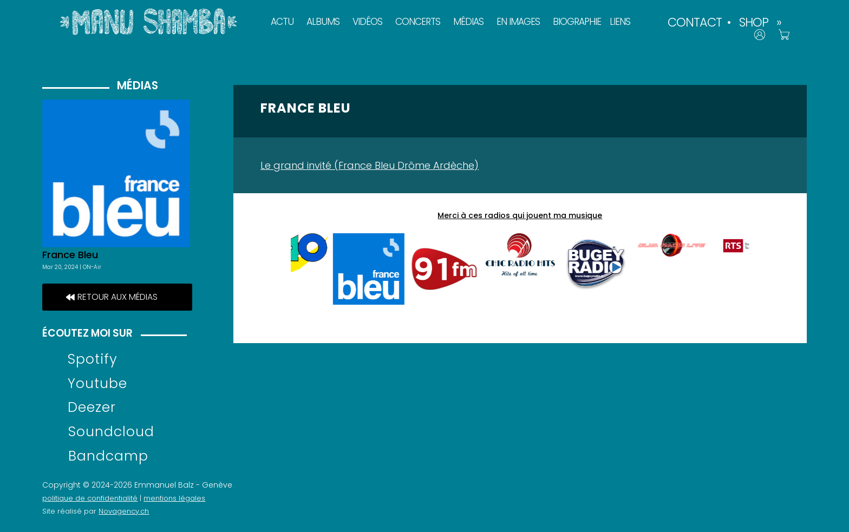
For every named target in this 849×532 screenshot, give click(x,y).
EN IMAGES (518, 21)
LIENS (620, 21)
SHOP (753, 22)
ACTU (282, 21)
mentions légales (174, 498)
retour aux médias (117, 297)
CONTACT (695, 22)
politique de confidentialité (90, 498)
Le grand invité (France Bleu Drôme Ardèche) (369, 165)
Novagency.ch (124, 511)
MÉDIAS (468, 21)
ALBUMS (322, 21)
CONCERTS (417, 21)
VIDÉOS (367, 21)
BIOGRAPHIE (577, 21)
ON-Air (92, 267)
